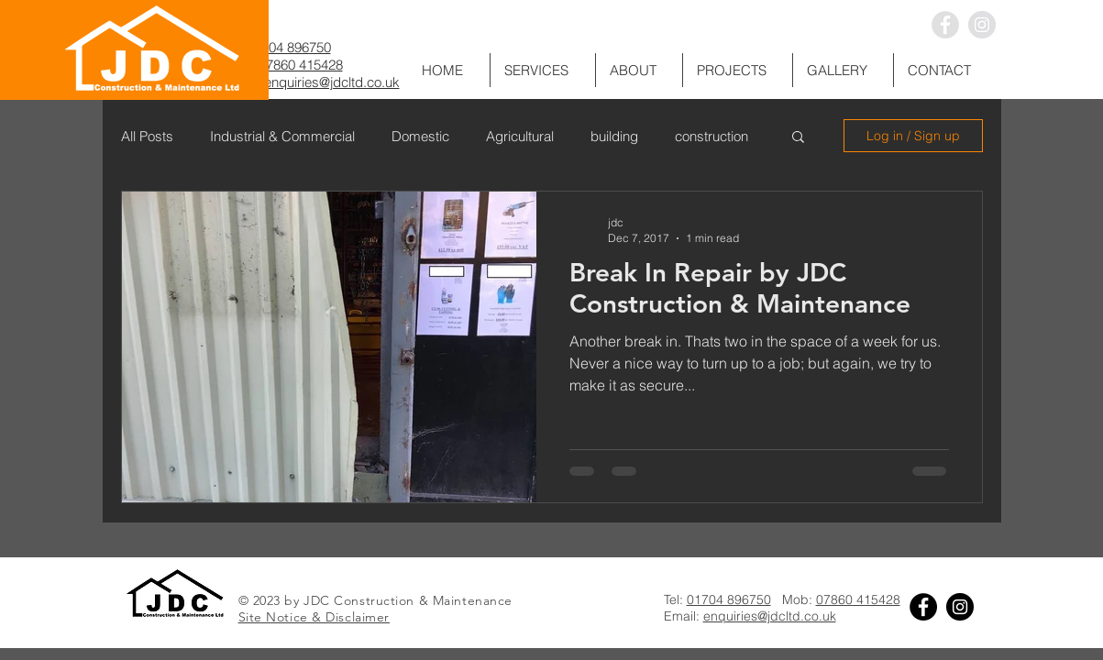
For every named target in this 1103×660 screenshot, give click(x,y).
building (614, 136)
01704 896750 (289, 47)
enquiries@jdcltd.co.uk (332, 82)
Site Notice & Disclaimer (314, 617)
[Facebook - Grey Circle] (945, 24)
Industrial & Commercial (282, 136)
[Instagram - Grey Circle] (982, 24)
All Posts (147, 136)
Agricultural (520, 136)
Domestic (420, 136)
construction (711, 136)
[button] (842, 70)
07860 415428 (301, 64)
